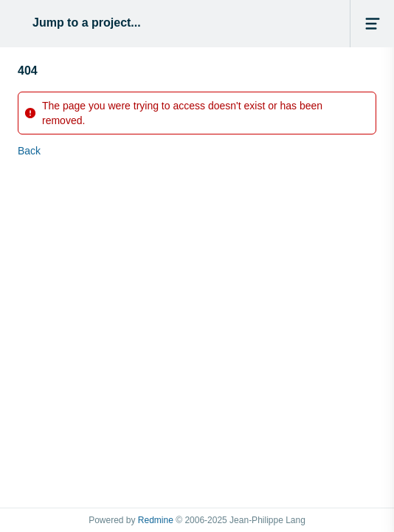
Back (29, 151)
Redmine (155, 520)
